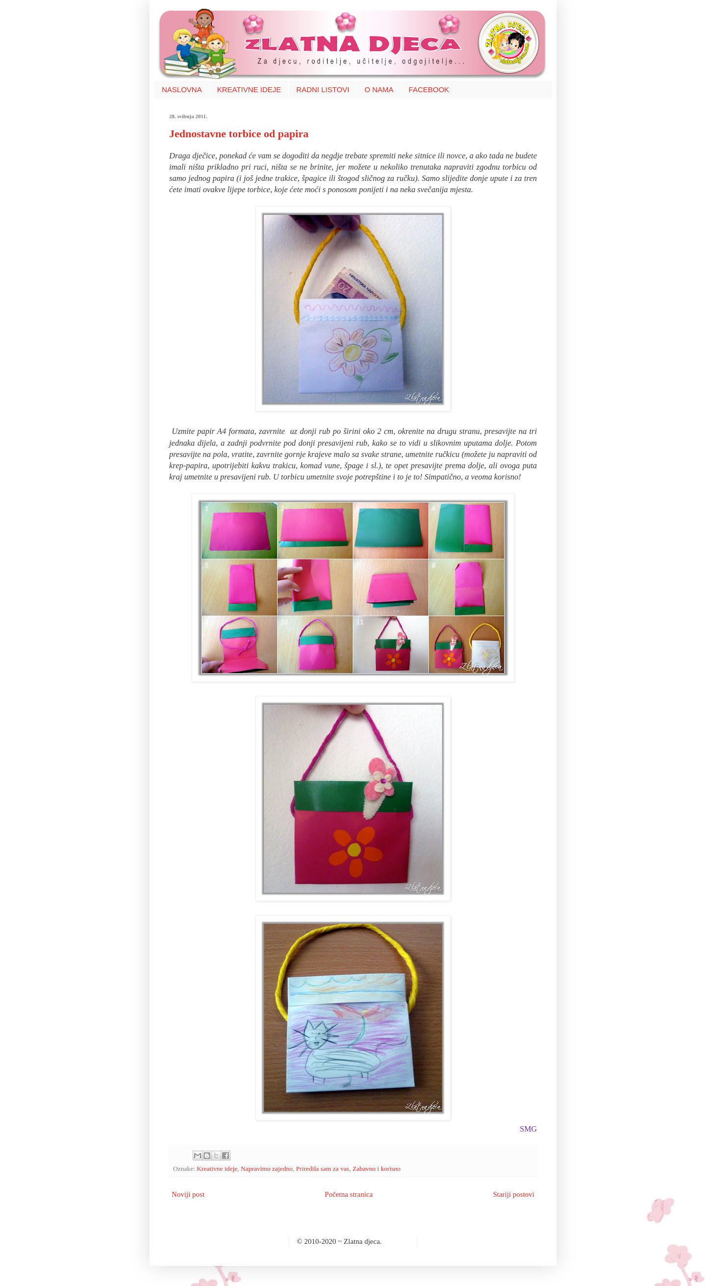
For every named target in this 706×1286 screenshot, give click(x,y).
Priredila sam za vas (322, 1168)
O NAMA (378, 89)
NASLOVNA (182, 89)
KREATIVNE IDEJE (249, 89)
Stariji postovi (513, 1194)
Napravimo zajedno (267, 1168)
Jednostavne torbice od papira (238, 133)
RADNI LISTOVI (322, 89)
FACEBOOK (429, 89)
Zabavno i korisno (377, 1168)
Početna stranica (349, 1194)
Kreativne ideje (217, 1168)
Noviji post (188, 1194)
